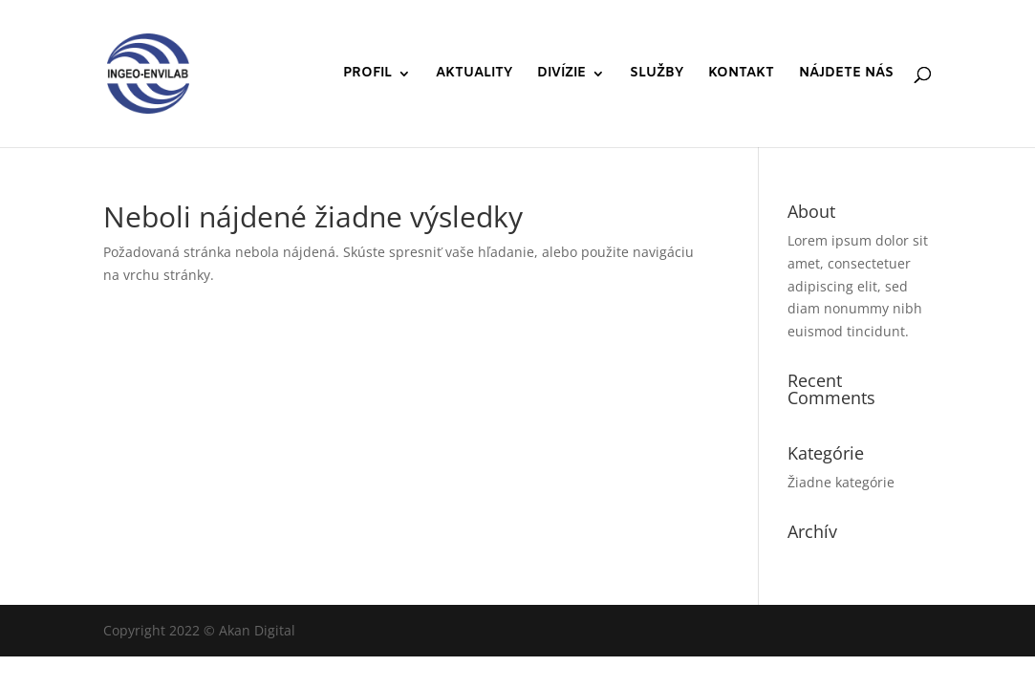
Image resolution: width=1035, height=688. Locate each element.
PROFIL (367, 74)
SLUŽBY (656, 74)
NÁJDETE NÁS (846, 74)
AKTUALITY (474, 74)
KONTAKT (741, 74)
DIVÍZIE (561, 74)
